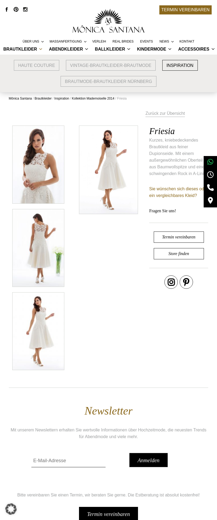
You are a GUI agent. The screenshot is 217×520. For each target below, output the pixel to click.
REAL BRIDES (123, 41)
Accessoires (193, 49)
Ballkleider (110, 49)
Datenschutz (170, 481)
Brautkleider (20, 49)
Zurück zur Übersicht (149, 112)
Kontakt (186, 41)
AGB (162, 465)
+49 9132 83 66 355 (155, 512)
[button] (11, 508)
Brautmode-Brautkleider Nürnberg (108, 81)
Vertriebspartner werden (119, 473)
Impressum (168, 473)
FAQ (101, 481)
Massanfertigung (66, 41)
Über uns (31, 41)
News (164, 41)
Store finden (167, 246)
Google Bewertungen (60, 465)
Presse (103, 489)
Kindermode (151, 49)
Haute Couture (36, 65)
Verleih (99, 41)
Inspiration (180, 65)
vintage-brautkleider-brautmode (111, 65)
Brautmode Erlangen (60, 481)
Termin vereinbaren (185, 9)
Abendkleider (66, 49)
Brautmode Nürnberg (60, 473)
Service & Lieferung (115, 465)
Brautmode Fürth (56, 489)
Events (146, 41)
